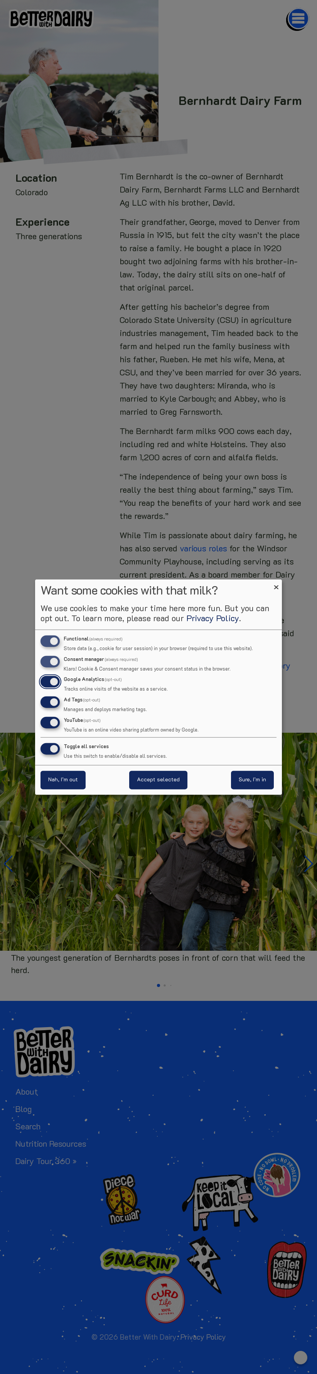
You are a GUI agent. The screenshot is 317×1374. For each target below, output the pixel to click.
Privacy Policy (212, 619)
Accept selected (158, 780)
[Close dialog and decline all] (276, 584)
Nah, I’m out (63, 780)
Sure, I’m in (252, 780)
